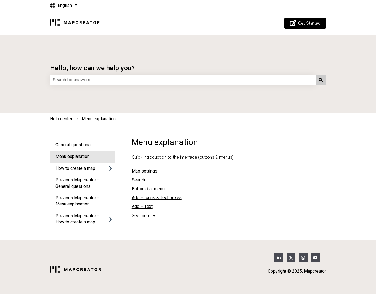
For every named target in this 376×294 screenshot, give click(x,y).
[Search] (321, 80)
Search (138, 180)
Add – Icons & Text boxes (157, 197)
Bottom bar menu (148, 188)
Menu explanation (99, 118)
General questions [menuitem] (73, 144)
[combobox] (183, 80)
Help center (61, 118)
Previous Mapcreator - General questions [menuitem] (77, 183)
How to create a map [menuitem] (75, 168)
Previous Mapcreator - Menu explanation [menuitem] (77, 201)
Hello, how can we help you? (92, 68)
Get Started (305, 23)
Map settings (144, 171)
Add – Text (142, 206)
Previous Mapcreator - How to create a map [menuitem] (77, 219)
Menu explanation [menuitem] (72, 156)
